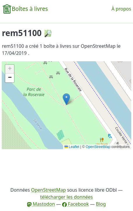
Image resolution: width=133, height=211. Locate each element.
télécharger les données (66, 197)
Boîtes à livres (30, 9)
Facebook (75, 204)
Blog (101, 204)
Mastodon (41, 204)
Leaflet (71, 147)
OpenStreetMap (98, 147)
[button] (66, 99)
